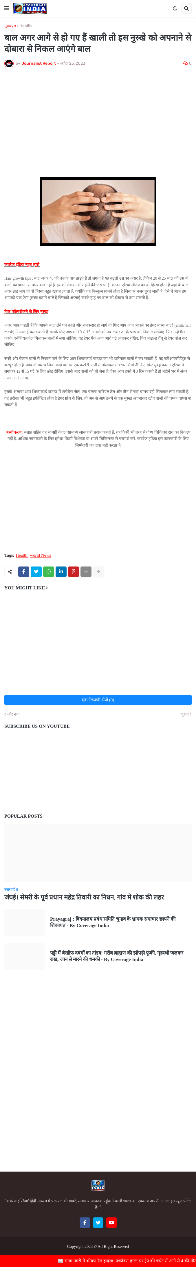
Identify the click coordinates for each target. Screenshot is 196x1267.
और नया (13, 714)
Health (25, 26)
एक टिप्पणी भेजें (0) (98, 700)
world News (40, 555)
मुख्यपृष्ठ (10, 26)
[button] (6, 8)
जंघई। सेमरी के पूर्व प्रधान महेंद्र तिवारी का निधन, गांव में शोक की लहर (84, 897)
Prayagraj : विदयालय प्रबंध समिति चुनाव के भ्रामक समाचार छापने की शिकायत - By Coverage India (112, 922)
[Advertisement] (98, 122)
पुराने (185, 714)
